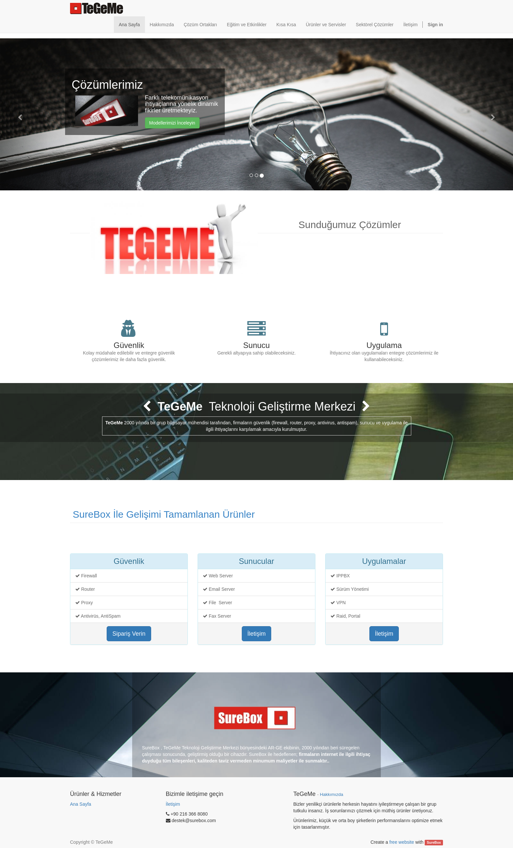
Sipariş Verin (128, 633)
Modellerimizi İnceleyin (172, 122)
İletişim (256, 633)
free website (401, 842)
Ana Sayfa (80, 804)
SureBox (434, 842)
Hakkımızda (331, 794)
